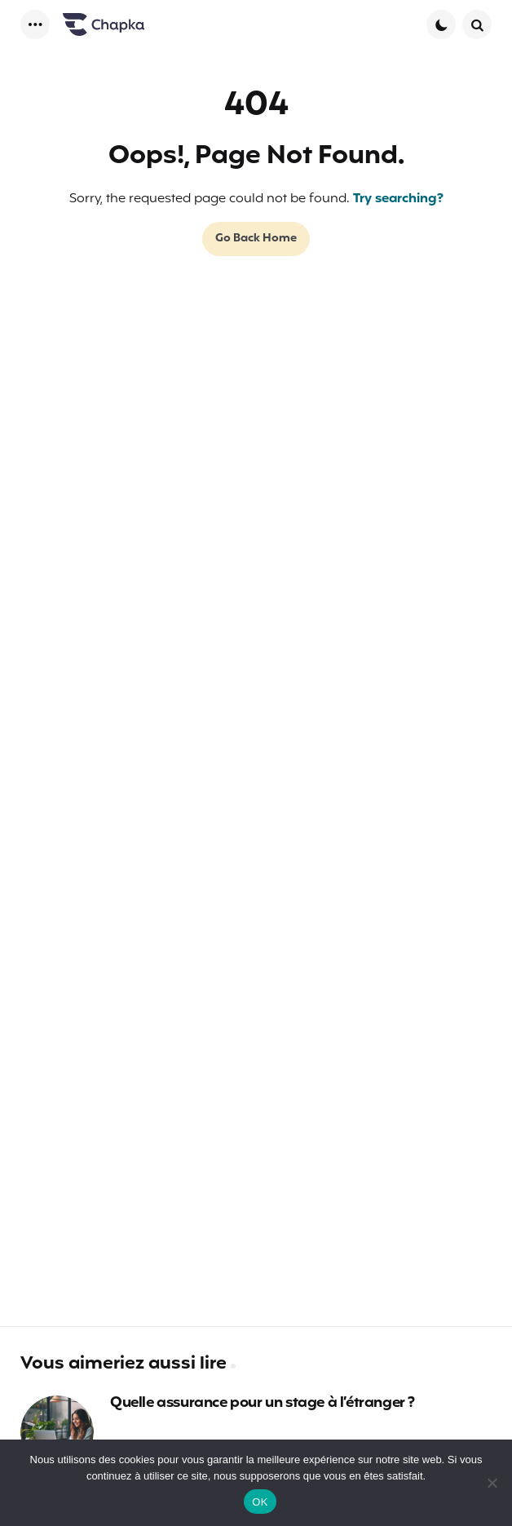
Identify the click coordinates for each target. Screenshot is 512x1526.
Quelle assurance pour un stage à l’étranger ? (262, 1404)
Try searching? (398, 199)
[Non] (491, 1483)
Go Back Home (256, 238)
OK (259, 1502)
